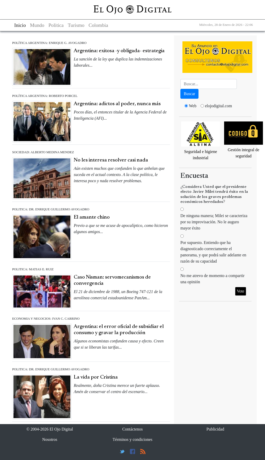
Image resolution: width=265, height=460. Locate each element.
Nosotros (49, 439)
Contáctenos (132, 429)
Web (192, 106)
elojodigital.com (218, 106)
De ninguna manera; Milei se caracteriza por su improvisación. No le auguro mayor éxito (213, 221)
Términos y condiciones (132, 439)
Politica (56, 25)
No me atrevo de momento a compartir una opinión (212, 278)
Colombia (98, 25)
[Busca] (208, 84)
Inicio (20, 25)
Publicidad (215, 429)
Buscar (189, 93)
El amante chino (92, 217)
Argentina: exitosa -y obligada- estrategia (119, 50)
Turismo (76, 25)
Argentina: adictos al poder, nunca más (117, 103)
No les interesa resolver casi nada (111, 160)
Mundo (37, 25)
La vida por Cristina (96, 377)
